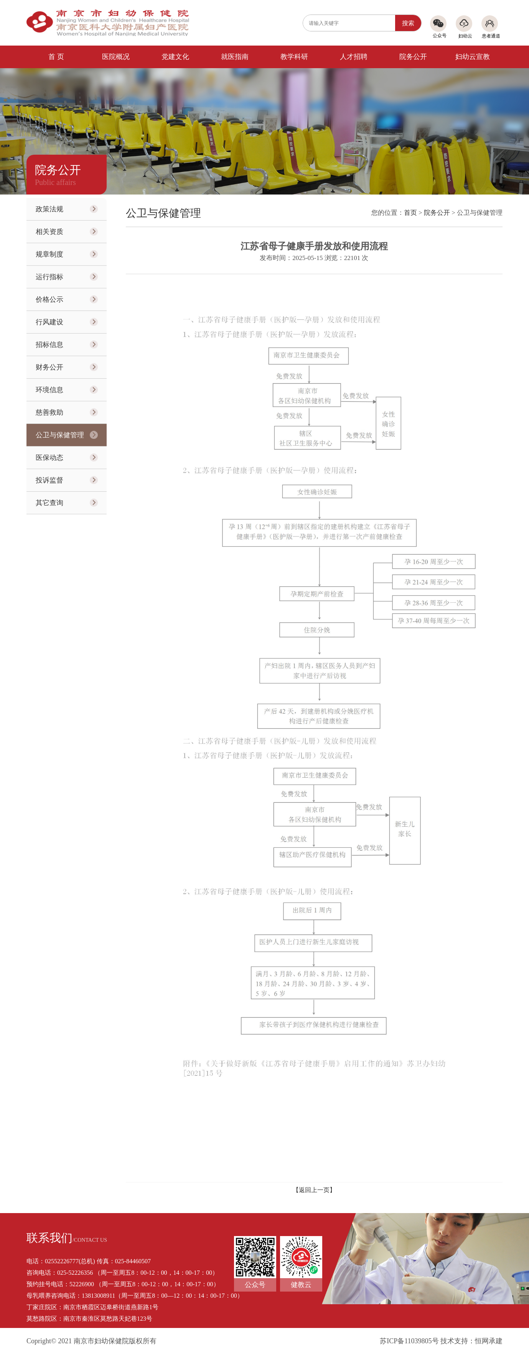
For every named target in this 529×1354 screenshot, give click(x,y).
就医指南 (235, 57)
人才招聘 (353, 57)
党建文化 (175, 57)
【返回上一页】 (314, 1190)
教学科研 (294, 57)
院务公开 (413, 57)
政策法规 (49, 209)
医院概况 (116, 57)
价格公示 (49, 299)
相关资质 (49, 231)
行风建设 (49, 322)
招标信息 (49, 344)
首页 (410, 212)
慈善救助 (49, 412)
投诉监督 (49, 480)
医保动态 (49, 457)
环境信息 (49, 390)
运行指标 (49, 277)
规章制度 (49, 254)
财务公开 (49, 367)
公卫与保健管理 (60, 435)
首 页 (56, 57)
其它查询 (49, 503)
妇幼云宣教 (472, 57)
